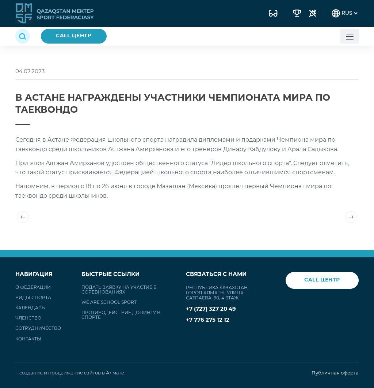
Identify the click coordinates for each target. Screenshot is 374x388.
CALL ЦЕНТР (74, 36)
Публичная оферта (335, 373)
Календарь (30, 308)
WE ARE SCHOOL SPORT (109, 303)
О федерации (33, 288)
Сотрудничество (38, 329)
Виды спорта (33, 298)
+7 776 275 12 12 (207, 320)
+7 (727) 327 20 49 (211, 309)
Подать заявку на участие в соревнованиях (119, 290)
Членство (28, 318)
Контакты (28, 339)
